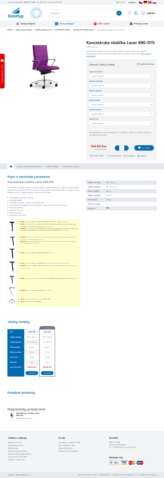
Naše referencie (65, 448)
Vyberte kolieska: (95, 110)
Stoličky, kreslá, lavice (43, 30)
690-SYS (47, 332)
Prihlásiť (121, 2)
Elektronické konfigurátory (19, 454)
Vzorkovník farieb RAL (17, 457)
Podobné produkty (71, 166)
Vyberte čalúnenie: (96, 72)
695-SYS (31, 332)
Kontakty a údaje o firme (69, 442)
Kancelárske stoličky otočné (83, 30)
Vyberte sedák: (94, 100)
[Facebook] (111, 463)
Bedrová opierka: (95, 91)
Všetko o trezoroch (16, 460)
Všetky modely (52, 166)
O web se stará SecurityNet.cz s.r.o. (124, 475)
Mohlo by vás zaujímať (68, 451)
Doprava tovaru (15, 442)
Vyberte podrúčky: (96, 81)
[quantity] (121, 148)
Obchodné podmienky (17, 451)
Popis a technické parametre (29, 166)
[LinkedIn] (116, 463)
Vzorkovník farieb (145, 64)
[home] (10, 167)
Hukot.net (152, 475)
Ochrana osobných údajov (87, 475)
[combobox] (120, 76)
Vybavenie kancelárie (24, 30)
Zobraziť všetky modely (102, 64)
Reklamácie (13, 448)
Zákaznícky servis (15, 445)
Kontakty (132, 2)
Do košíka (31, 373)
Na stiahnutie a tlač (67, 445)
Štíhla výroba (102, 23)
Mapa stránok (105, 475)
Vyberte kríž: (94, 119)
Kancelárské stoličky (62, 30)
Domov (10, 30)
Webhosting (144, 475)
